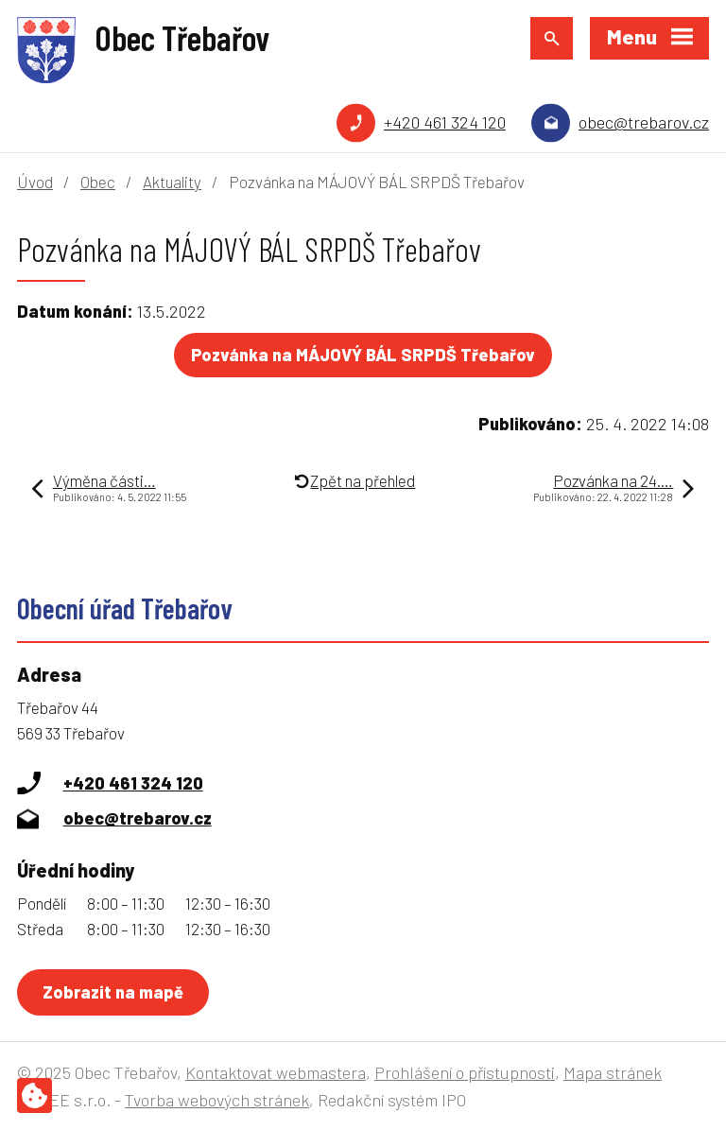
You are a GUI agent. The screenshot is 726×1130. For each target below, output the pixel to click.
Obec (97, 181)
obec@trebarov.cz (644, 122)
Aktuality (172, 181)
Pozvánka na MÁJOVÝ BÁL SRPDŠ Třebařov (363, 354)
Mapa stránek (612, 1072)
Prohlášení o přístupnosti (464, 1072)
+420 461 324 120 (445, 122)
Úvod (35, 181)
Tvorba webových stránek (217, 1099)
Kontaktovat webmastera (275, 1072)
